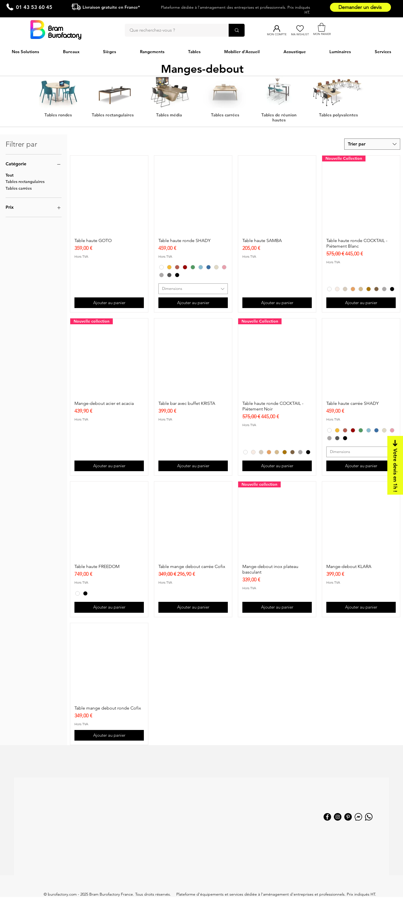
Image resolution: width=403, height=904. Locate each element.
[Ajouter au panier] (109, 302)
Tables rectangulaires (25, 181)
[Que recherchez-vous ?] (173, 30)
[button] (321, 27)
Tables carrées (19, 188)
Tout (9, 175)
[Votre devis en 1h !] (395, 465)
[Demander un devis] (360, 7)
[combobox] (372, 144)
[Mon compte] (276, 28)
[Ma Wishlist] (300, 28)
